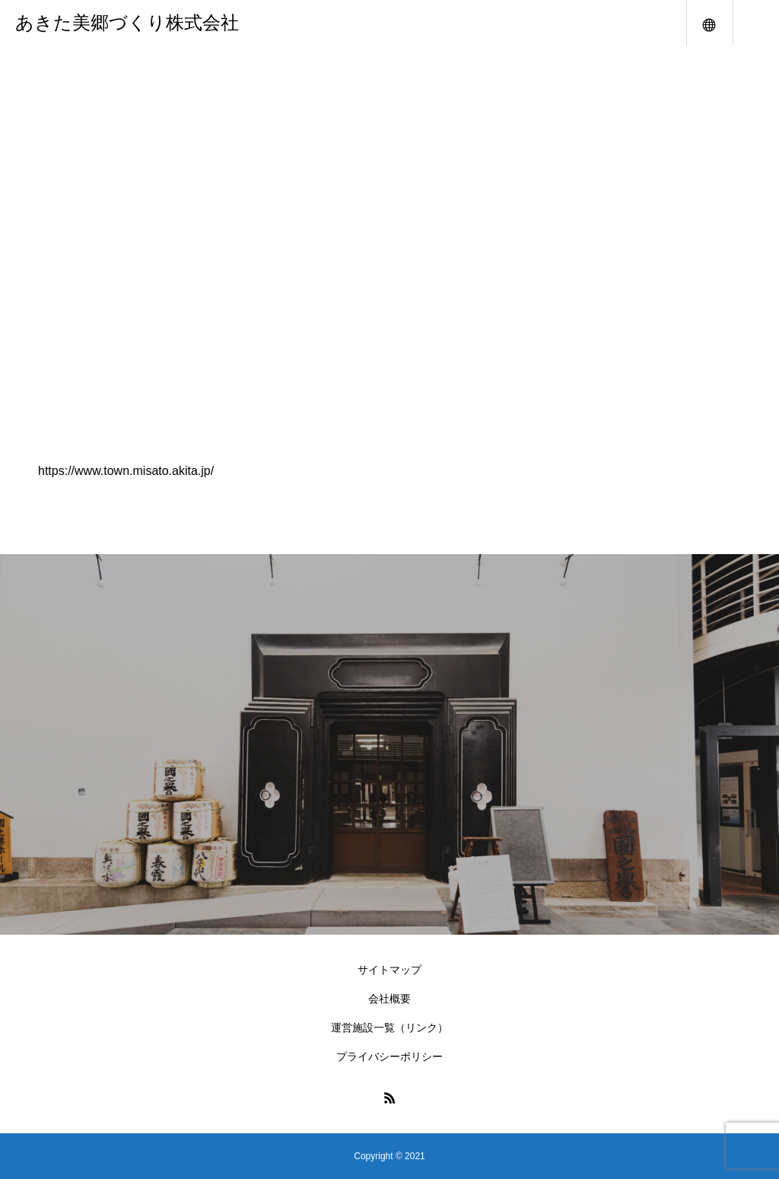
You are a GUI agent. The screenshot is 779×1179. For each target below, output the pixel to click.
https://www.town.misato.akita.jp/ (126, 470)
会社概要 (389, 999)
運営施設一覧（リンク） (389, 1027)
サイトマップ (389, 970)
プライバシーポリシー (389, 1056)
